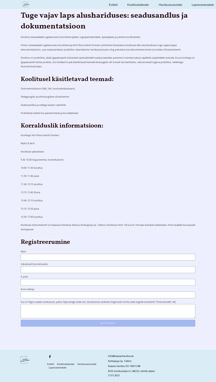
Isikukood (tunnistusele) (34, 264)
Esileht (113, 4)
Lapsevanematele (203, 4)
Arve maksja (27, 289)
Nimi (23, 251)
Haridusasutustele (170, 4)
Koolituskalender (138, 4)
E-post (24, 276)
